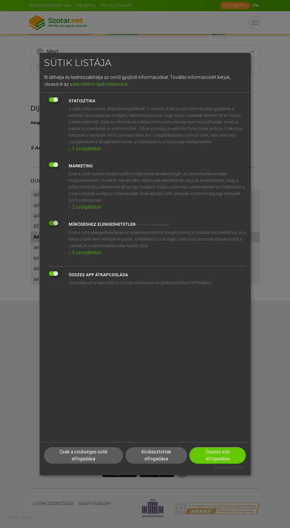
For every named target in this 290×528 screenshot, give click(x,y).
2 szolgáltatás (85, 207)
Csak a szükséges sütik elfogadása (83, 455)
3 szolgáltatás (85, 252)
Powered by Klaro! (229, 467)
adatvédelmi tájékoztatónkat (99, 84)
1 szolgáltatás (85, 148)
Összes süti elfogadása (218, 455)
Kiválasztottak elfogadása (156, 455)
